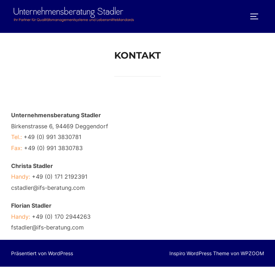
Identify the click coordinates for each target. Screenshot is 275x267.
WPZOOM (252, 253)
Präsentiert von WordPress (42, 253)
